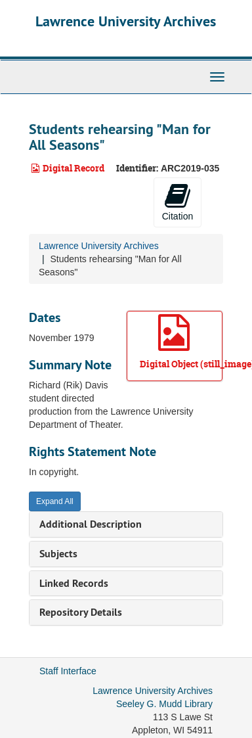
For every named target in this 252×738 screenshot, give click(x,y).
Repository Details (80, 612)
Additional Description (90, 524)
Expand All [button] (55, 501)
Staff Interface (67, 671)
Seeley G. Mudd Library (164, 704)
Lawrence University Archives (125, 21)
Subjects (58, 554)
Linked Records (73, 583)
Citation (177, 201)
